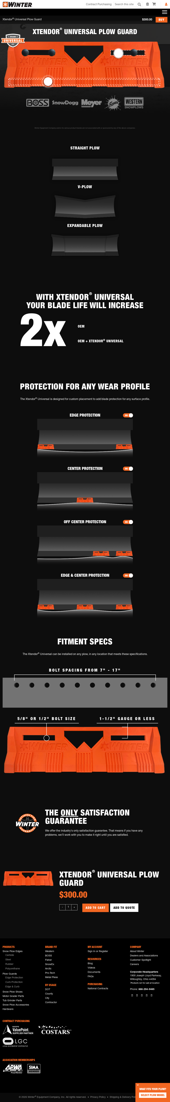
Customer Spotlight (140, 960)
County (49, 994)
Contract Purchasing (99, 4)
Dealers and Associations (144, 956)
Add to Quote (124, 908)
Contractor (51, 1002)
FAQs (91, 976)
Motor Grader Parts (13, 996)
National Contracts (98, 989)
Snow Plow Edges (12, 951)
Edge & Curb (12, 987)
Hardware (8, 1009)
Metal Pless (51, 977)
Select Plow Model (153, 1095)
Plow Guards (10, 974)
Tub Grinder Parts (12, 1001)
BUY (161, 20)
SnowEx (49, 964)
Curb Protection (14, 982)
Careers (134, 964)
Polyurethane (12, 969)
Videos (91, 968)
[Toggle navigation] (164, 12)
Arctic (48, 969)
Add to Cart (95, 908)
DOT (47, 989)
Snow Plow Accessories (16, 1005)
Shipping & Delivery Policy (124, 1097)
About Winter (137, 951)
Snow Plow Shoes (12, 992)
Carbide (9, 955)
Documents (94, 972)
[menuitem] (21, 955)
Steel (8, 960)
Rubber (9, 964)
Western (49, 951)
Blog (90, 963)
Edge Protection (14, 978)
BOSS (48, 956)
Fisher (48, 960)
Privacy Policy (98, 1097)
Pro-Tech (50, 973)
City (47, 998)
